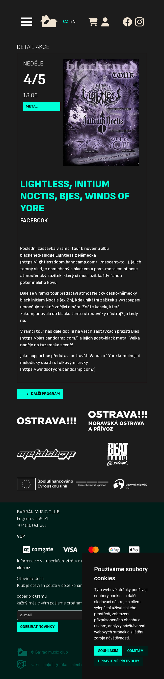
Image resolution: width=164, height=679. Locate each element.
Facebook (34, 220)
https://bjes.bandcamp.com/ (49, 338)
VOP (21, 536)
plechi (77, 664)
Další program (45, 393)
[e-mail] (55, 615)
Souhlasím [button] (108, 651)
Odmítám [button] (135, 651)
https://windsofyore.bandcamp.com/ (57, 369)
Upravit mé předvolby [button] (118, 661)
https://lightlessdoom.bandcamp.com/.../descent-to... (74, 262)
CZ (65, 21)
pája (47, 664)
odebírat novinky (37, 626)
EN (72, 21)
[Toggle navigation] (26, 21)
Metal (32, 106)
